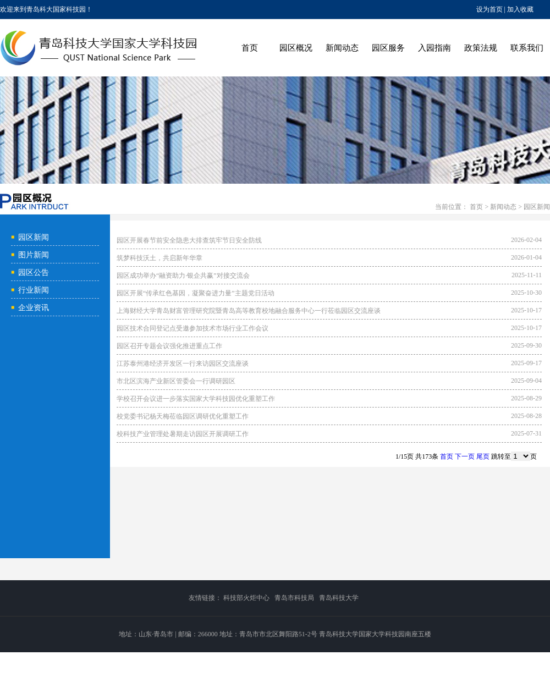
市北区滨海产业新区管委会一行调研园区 (176, 381)
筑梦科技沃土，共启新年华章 (159, 258)
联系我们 (526, 47)
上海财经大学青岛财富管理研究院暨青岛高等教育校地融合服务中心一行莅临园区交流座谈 (249, 311)
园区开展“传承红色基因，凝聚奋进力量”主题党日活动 (195, 293)
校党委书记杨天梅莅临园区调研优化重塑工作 (183, 416)
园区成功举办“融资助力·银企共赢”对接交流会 (183, 275)
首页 (249, 47)
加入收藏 (520, 9)
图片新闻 (33, 255)
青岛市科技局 (294, 598)
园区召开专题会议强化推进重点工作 (169, 346)
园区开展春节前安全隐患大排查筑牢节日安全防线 (189, 240)
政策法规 (480, 47)
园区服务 (388, 47)
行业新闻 (33, 290)
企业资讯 (33, 308)
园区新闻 (537, 207)
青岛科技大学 (339, 598)
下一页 (465, 456)
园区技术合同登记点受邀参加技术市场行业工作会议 (192, 328)
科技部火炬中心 (246, 598)
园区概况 (295, 47)
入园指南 (434, 47)
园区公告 (33, 272)
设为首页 (489, 9)
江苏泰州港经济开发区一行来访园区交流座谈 (183, 363)
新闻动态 (342, 47)
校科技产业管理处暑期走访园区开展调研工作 (183, 434)
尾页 (483, 456)
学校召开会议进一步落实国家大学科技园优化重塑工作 (196, 399)
